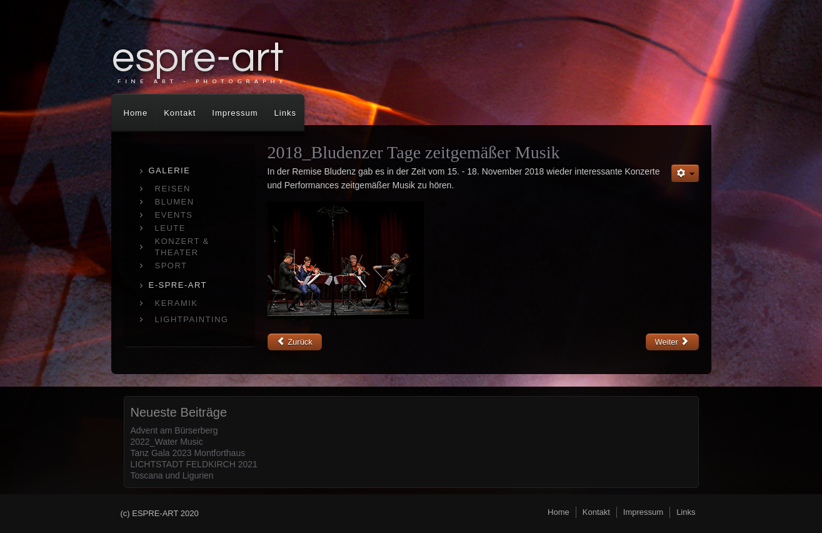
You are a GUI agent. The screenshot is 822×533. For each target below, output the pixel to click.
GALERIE (170, 170)
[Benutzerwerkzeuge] (685, 173)
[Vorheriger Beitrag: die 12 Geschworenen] (295, 341)
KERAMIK (176, 303)
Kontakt (180, 113)
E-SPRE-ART (178, 285)
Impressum (235, 113)
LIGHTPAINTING (192, 319)
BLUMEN (174, 201)
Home (136, 113)
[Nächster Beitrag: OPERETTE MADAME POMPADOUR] (672, 341)
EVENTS (174, 215)
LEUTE (170, 228)
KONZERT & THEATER (182, 246)
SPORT (171, 265)
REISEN (173, 188)
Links (285, 113)
